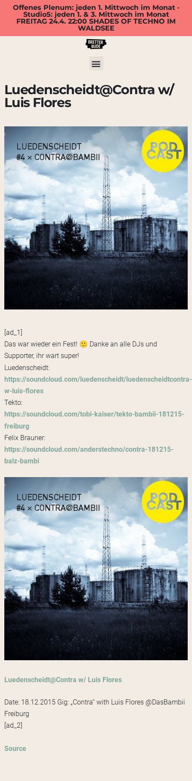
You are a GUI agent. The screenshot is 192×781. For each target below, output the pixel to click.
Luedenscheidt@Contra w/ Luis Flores (63, 680)
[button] (96, 63)
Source (15, 748)
